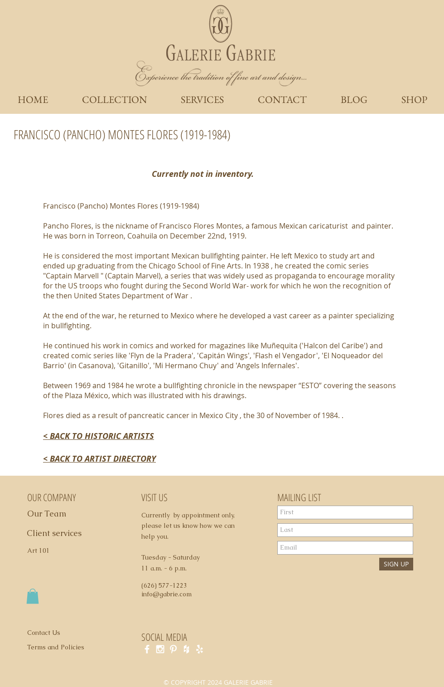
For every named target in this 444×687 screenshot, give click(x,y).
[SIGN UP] (396, 564)
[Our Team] (57, 514)
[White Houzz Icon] (186, 649)
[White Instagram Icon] (160, 649)
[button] (32, 596)
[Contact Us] (49, 633)
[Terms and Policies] (65, 647)
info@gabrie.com (166, 594)
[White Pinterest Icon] (173, 649)
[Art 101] (42, 551)
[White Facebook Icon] (147, 649)
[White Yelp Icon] (199, 649)
